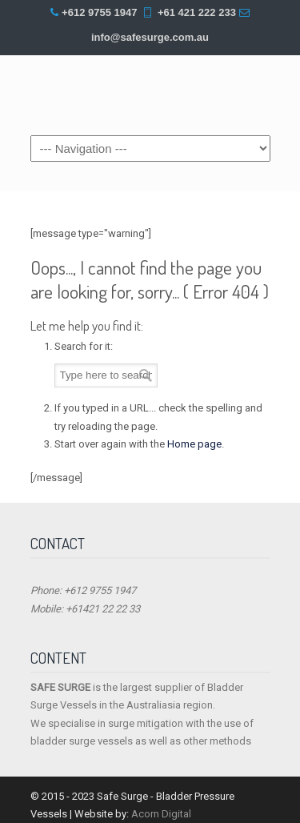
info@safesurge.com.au (150, 37)
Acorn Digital (161, 814)
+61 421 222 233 (197, 12)
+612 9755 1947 (99, 12)
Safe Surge (150, 94)
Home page (194, 444)
